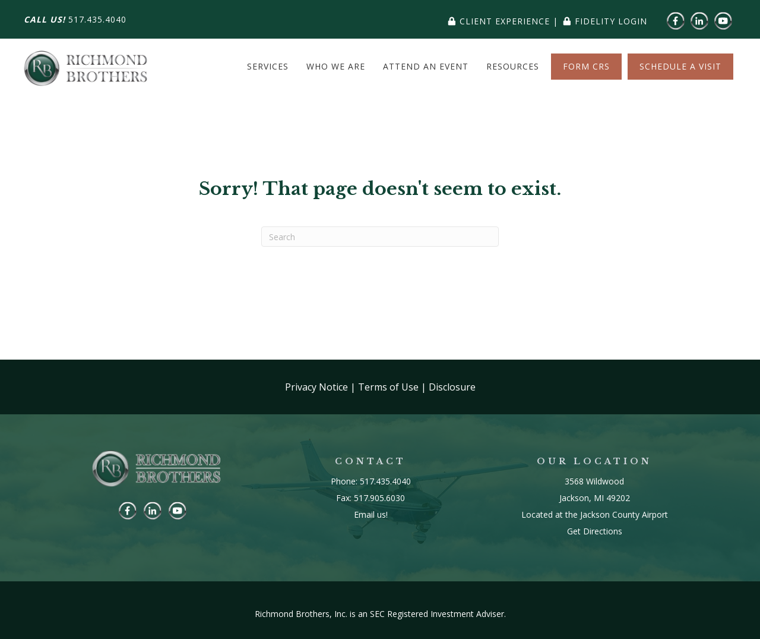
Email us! (371, 514)
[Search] (380, 236)
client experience (505, 21)
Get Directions (594, 531)
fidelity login (611, 21)
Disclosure (452, 387)
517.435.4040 (97, 19)
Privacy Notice (316, 387)
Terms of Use (388, 387)
